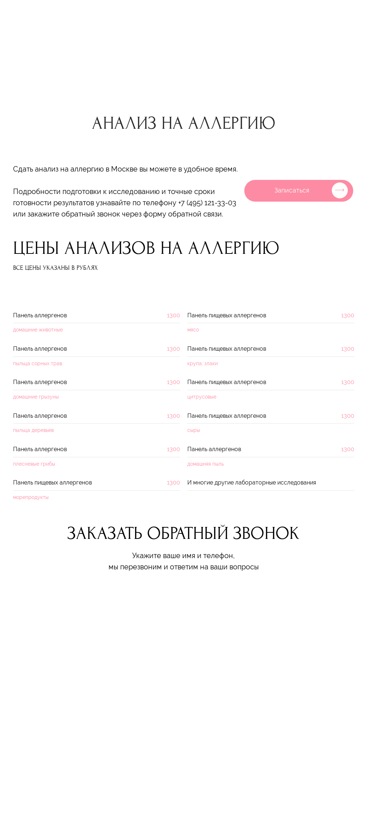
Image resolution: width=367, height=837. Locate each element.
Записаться (291, 190)
